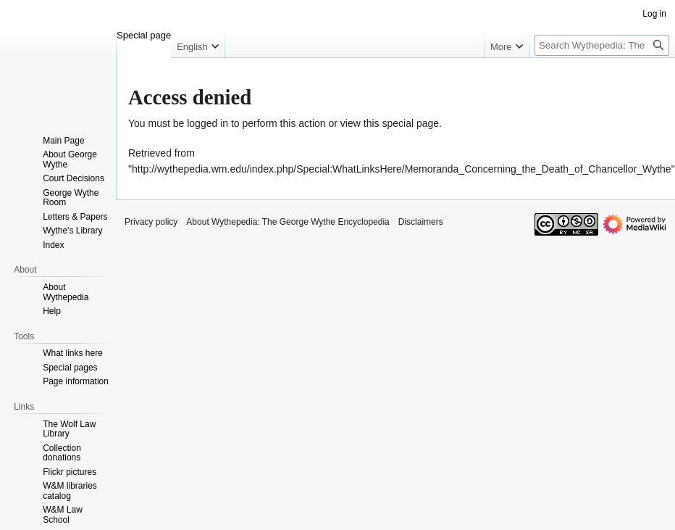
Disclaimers (420, 222)
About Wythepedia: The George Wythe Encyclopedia (287, 222)
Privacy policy (151, 222)
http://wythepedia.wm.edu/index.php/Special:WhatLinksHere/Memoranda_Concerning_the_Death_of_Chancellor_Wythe (401, 169)
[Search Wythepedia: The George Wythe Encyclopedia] (601, 45)
